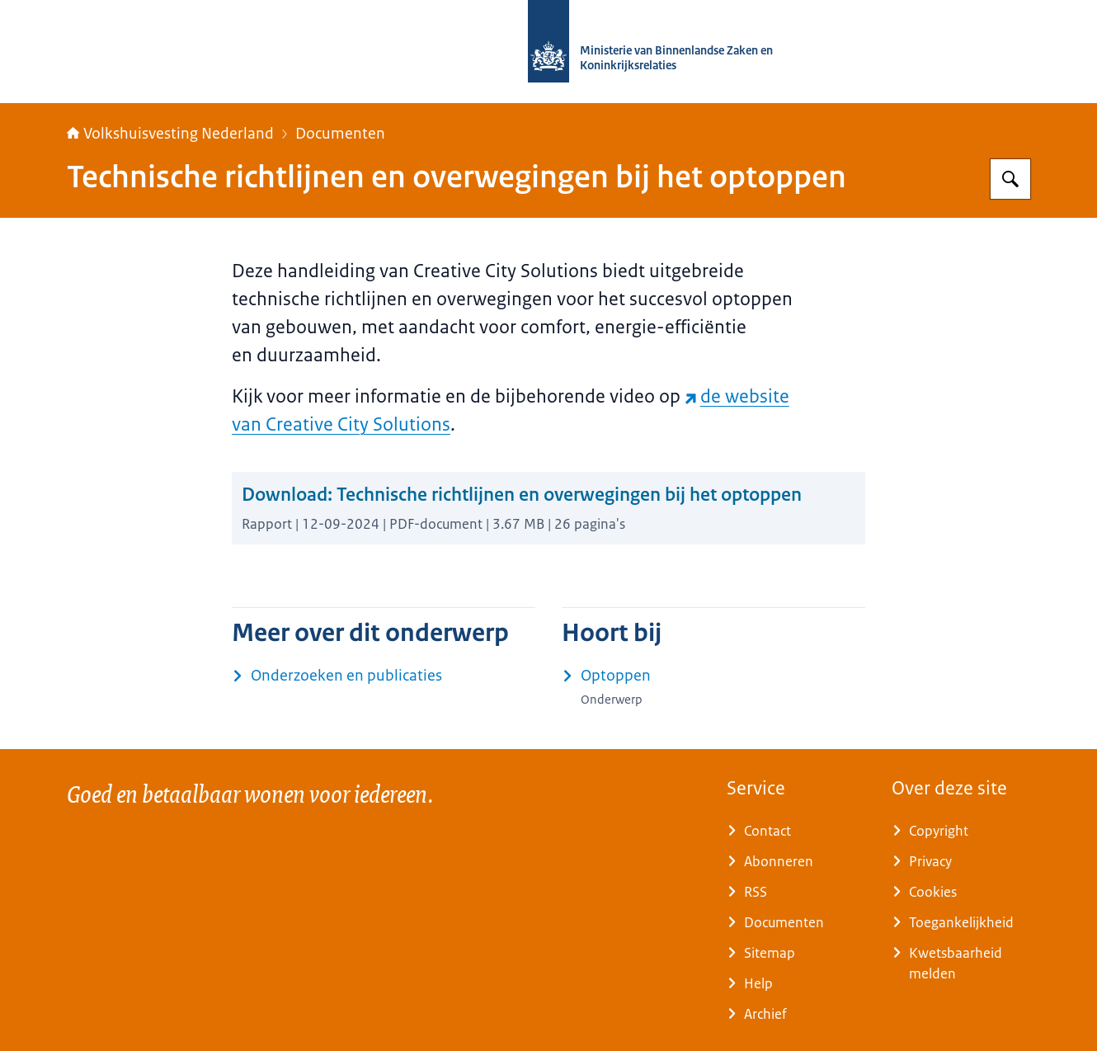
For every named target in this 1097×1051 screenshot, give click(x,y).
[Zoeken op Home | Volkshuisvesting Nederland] (1010, 179)
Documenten (340, 134)
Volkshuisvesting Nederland (170, 134)
